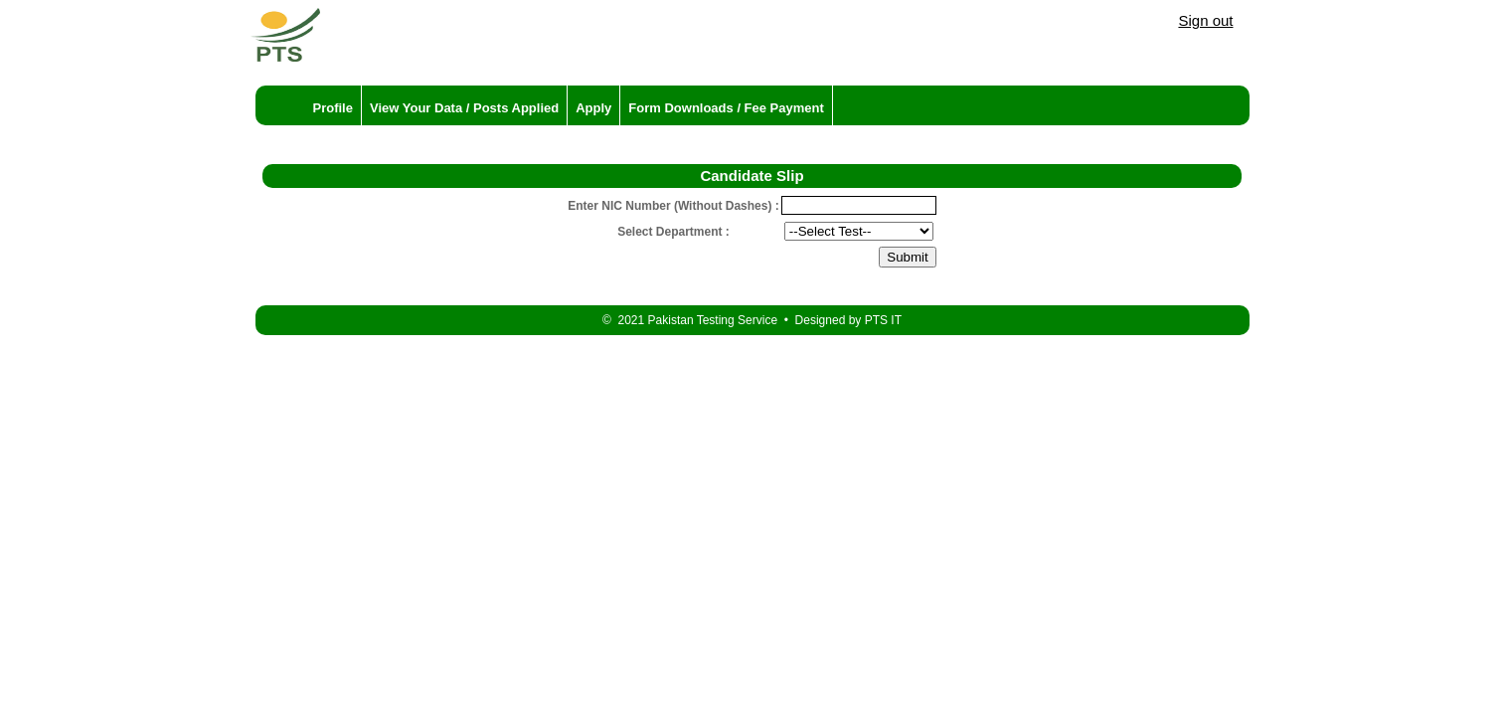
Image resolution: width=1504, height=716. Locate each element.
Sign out (1205, 20)
